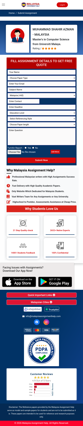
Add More (55, 152)
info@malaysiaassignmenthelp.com (41, 316)
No (36, 148)
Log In (62, 5)
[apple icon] (19, 282)
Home (12, 13)
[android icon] (55, 282)
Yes (29, 148)
